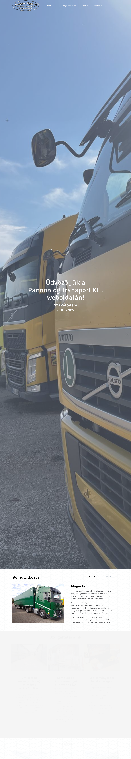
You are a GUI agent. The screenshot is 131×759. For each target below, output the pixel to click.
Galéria (85, 6)
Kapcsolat (98, 6)
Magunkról (51, 6)
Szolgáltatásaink (69, 6)
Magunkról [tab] (93, 577)
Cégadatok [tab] (110, 577)
